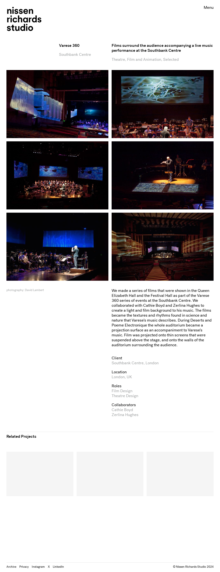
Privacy (24, 567)
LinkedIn (58, 567)
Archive (11, 567)
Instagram (38, 567)
